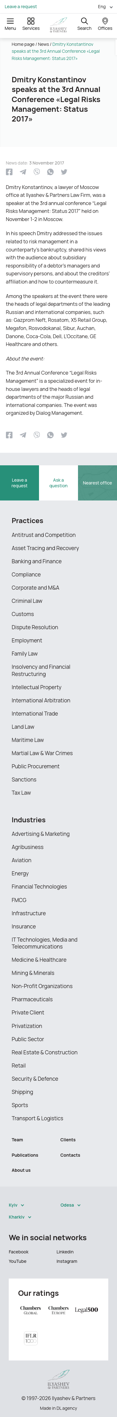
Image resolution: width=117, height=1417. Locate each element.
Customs (23, 614)
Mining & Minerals (33, 972)
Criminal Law (27, 600)
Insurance (24, 926)
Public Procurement (36, 766)
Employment (27, 640)
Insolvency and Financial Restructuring (41, 670)
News (43, 44)
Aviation (22, 860)
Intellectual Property (36, 687)
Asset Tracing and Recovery (45, 548)
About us (21, 1170)
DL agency (66, 1408)
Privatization (27, 1026)
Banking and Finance (37, 561)
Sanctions (24, 779)
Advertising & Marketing (41, 833)
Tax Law (21, 792)
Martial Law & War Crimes (42, 753)
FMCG (19, 900)
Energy (20, 873)
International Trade (35, 713)
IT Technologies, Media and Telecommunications (45, 943)
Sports (20, 1105)
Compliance (26, 574)
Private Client (28, 1012)
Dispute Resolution (35, 627)
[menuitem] (103, 6)
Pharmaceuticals (32, 999)
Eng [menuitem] (102, 6)
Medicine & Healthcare (39, 959)
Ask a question (58, 483)
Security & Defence (35, 1078)
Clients (68, 1140)
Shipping (22, 1091)
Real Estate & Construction (45, 1052)
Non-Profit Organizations (42, 986)
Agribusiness (28, 847)
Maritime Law (28, 740)
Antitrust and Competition (44, 534)
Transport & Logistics (37, 1118)
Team (17, 1140)
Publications (25, 1155)
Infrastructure (29, 913)
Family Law (25, 653)
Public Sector (28, 1039)
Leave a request (21, 6)
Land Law (23, 726)
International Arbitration (41, 700)
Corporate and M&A (36, 587)
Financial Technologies (39, 886)
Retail (19, 1065)
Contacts (70, 1155)
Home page (23, 44)
